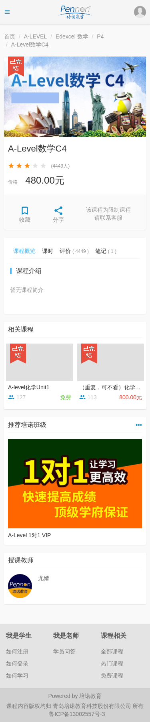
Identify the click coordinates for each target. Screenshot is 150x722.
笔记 (105, 251)
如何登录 (17, 663)
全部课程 (112, 651)
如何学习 (17, 675)
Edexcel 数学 (72, 36)
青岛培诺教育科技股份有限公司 (93, 706)
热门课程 (112, 663)
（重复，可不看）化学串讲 (112, 387)
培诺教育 (90, 696)
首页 (9, 36)
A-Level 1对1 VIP (29, 535)
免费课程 (112, 675)
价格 (13, 182)
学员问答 (64, 651)
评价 (74, 251)
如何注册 (17, 651)
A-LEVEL (35, 36)
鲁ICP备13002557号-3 (77, 714)
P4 (100, 36)
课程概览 (24, 251)
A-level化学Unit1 (28, 387)
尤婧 (43, 578)
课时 (47, 251)
